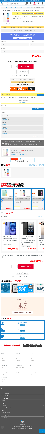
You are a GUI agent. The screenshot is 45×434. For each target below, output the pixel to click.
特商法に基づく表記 (6, 412)
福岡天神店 (4, 128)
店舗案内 (3, 403)
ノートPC (32, 367)
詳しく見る (40, 94)
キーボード (4, 384)
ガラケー (3, 367)
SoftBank (3, 360)
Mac (31, 374)
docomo (3, 356)
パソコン (31, 365)
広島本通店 (4, 133)
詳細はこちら (28, 22)
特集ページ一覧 (5, 395)
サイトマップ (4, 417)
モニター (3, 379)
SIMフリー (4, 362)
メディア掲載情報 (5, 393)
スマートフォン (18, 353)
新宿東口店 (4, 119)
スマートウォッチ (5, 372)
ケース (17, 372)
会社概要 (3, 400)
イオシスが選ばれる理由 (6, 407)
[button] (22, 83)
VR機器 (3, 374)
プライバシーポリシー (6, 415)
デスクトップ (33, 372)
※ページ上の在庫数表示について (36, 136)
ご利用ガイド (4, 391)
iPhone (2, 353)
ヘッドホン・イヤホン (20, 370)
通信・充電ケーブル (20, 367)
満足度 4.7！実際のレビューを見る (22, 312)
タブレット (32, 353)
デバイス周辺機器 (18, 365)
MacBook (32, 370)
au (2, 358)
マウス (3, 381)
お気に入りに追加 (22, 72)
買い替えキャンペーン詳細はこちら (20, 154)
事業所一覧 (4, 405)
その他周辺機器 (4, 377)
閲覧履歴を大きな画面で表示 (36, 165)
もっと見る (38, 216)
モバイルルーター (5, 370)
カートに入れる (26, 67)
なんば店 (4, 124)
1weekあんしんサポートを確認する (22, 38)
